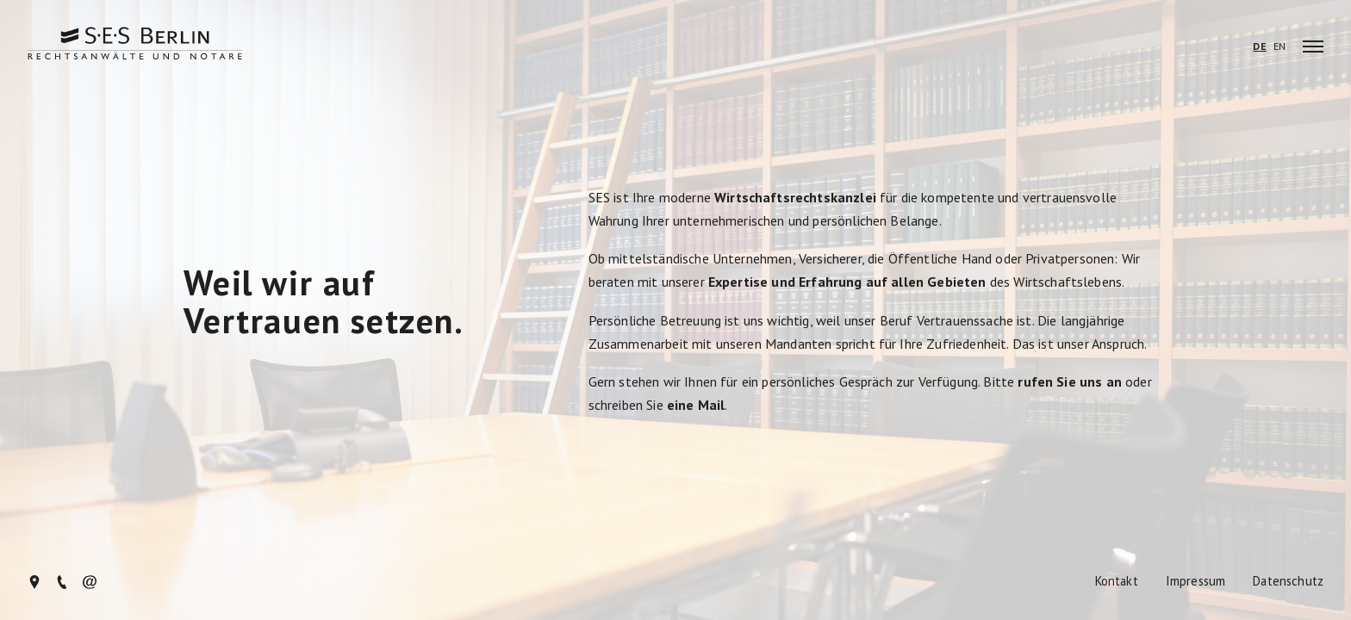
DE (1259, 46)
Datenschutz (1288, 582)
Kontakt (1116, 582)
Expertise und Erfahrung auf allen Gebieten (847, 281)
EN (1279, 46)
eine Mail (696, 404)
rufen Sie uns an (1070, 381)
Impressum (1195, 582)
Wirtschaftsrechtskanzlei (795, 197)
